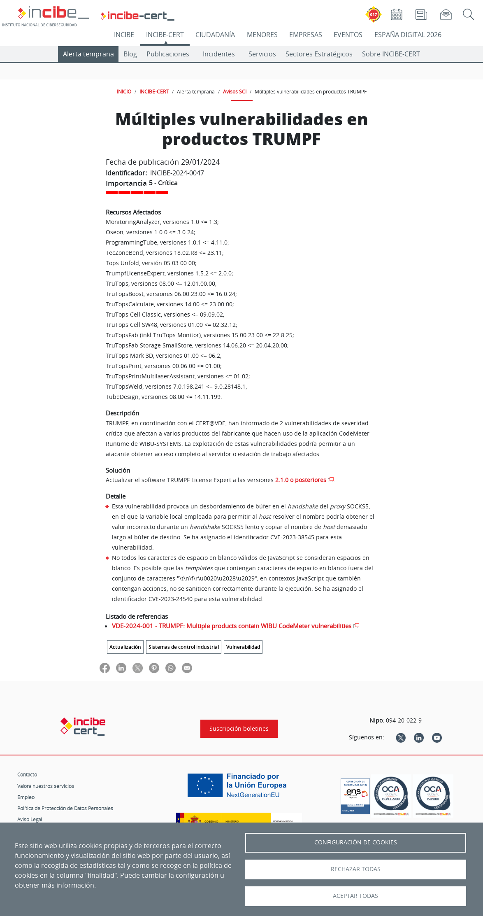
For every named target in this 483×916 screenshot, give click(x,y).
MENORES (262, 34)
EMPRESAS (305, 34)
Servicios (262, 53)
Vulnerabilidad (243, 646)
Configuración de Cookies (355, 842)
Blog (130, 53)
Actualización (125, 646)
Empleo (26, 797)
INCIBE (124, 34)
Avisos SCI (234, 91)
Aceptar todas (355, 896)
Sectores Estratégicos (319, 53)
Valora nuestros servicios (45, 786)
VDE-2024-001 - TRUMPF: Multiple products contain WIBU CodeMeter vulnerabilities (231, 626)
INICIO (124, 91)
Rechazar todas (356, 869)
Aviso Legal (29, 819)
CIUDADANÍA (215, 34)
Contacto (27, 774)
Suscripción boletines (239, 728)
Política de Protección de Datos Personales (65, 808)
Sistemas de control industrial (184, 646)
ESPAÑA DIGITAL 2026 (407, 34)
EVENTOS (348, 34)
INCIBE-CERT (165, 34)
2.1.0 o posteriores (300, 480)
